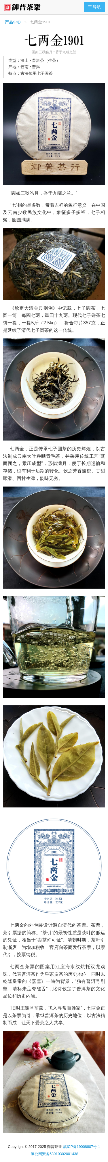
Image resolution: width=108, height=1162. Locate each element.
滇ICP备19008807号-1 (81, 1146)
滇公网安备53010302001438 (54, 1154)
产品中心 (13, 22)
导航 (96, 6)
